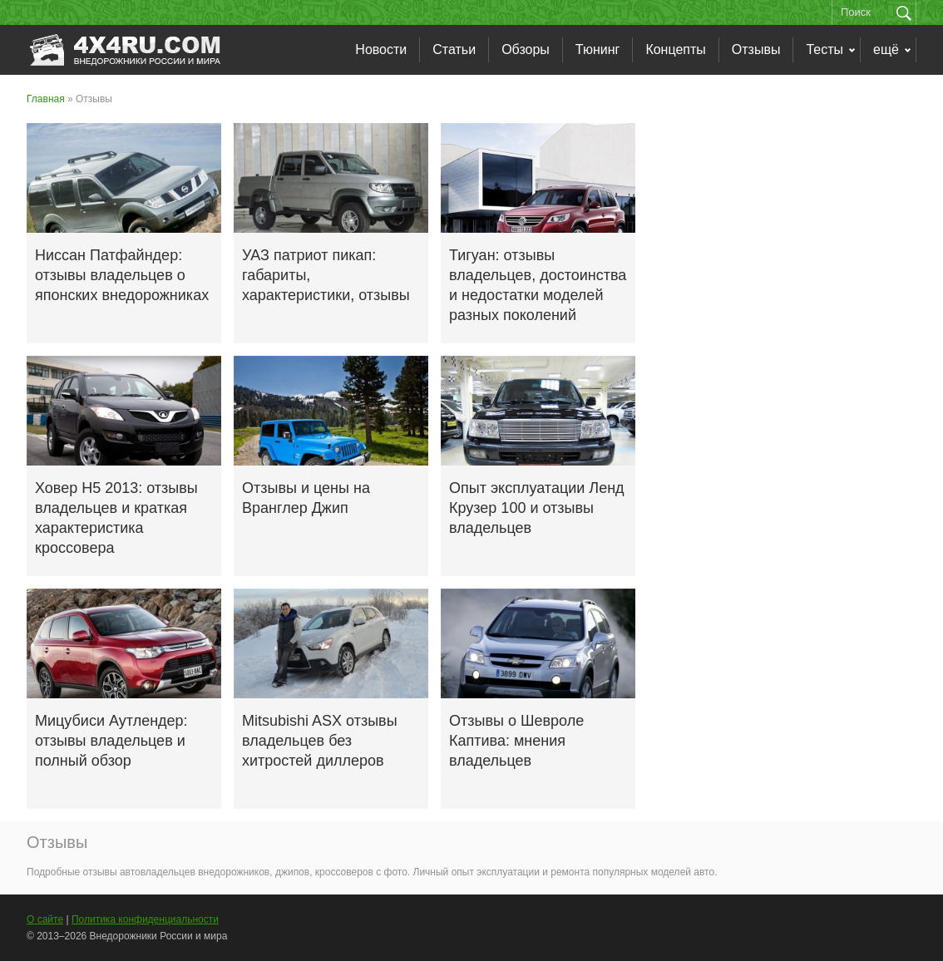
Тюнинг (597, 49)
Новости (381, 49)
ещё (886, 49)
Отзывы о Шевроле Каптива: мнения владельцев (516, 740)
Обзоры (525, 49)
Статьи (454, 49)
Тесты (824, 49)
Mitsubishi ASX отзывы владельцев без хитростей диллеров (319, 740)
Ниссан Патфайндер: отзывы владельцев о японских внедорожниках (122, 275)
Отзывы (756, 49)
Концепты (675, 49)
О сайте (45, 919)
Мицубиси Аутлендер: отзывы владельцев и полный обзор (111, 740)
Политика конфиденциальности (145, 919)
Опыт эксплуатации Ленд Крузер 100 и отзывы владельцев (537, 508)
